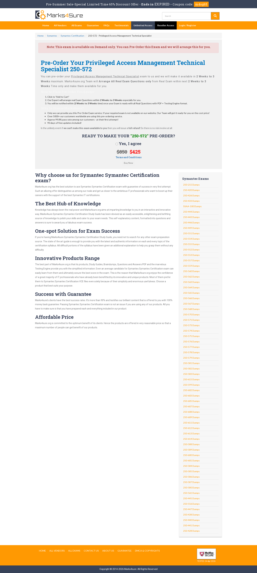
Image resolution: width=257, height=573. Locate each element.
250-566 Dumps (191, 298)
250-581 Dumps (191, 363)
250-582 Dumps (191, 368)
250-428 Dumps (191, 530)
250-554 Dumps (191, 238)
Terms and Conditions (128, 157)
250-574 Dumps (191, 330)
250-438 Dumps (191, 514)
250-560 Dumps (191, 271)
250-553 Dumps (191, 255)
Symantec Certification (72, 35)
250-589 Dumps (191, 449)
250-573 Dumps (191, 325)
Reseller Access (165, 25)
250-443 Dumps (191, 217)
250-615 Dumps (191, 379)
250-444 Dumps (191, 211)
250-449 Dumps (191, 228)
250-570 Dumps (191, 314)
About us (108, 550)
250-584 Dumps (191, 465)
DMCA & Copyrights (147, 550)
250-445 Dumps (191, 498)
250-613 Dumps (191, 433)
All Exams (76, 25)
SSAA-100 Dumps (192, 206)
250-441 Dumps (191, 525)
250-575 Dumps (191, 336)
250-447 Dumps (191, 509)
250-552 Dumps (191, 249)
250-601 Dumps (191, 460)
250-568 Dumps (191, 309)
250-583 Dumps (191, 374)
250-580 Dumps (191, 487)
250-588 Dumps (191, 444)
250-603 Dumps (191, 395)
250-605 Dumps (191, 401)
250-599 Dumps (191, 384)
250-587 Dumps (191, 482)
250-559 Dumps (191, 265)
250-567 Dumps (191, 303)
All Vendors (60, 25)
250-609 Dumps (191, 417)
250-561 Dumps (191, 493)
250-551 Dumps (191, 233)
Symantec (52, 35)
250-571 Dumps (191, 319)
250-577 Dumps (191, 347)
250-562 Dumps (191, 276)
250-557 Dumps (191, 260)
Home (45, 25)
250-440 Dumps (191, 520)
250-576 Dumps (191, 341)
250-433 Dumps (191, 200)
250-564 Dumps (191, 287)
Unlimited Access (143, 25)
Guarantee (93, 25)
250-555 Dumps (191, 244)
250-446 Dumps (191, 222)
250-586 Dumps (191, 476)
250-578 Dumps (191, 352)
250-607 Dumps (191, 406)
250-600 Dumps (191, 455)
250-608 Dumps (191, 411)
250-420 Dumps (191, 190)
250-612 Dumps (191, 428)
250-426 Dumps (191, 195)
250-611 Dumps (191, 422)
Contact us (91, 550)
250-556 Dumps (191, 503)
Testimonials (121, 25)
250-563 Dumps (191, 282)
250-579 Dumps (191, 357)
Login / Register (187, 25)
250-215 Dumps (191, 184)
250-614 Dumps (191, 438)
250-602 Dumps (191, 390)
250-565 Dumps (191, 292)
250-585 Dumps (191, 471)
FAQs (106, 25)
